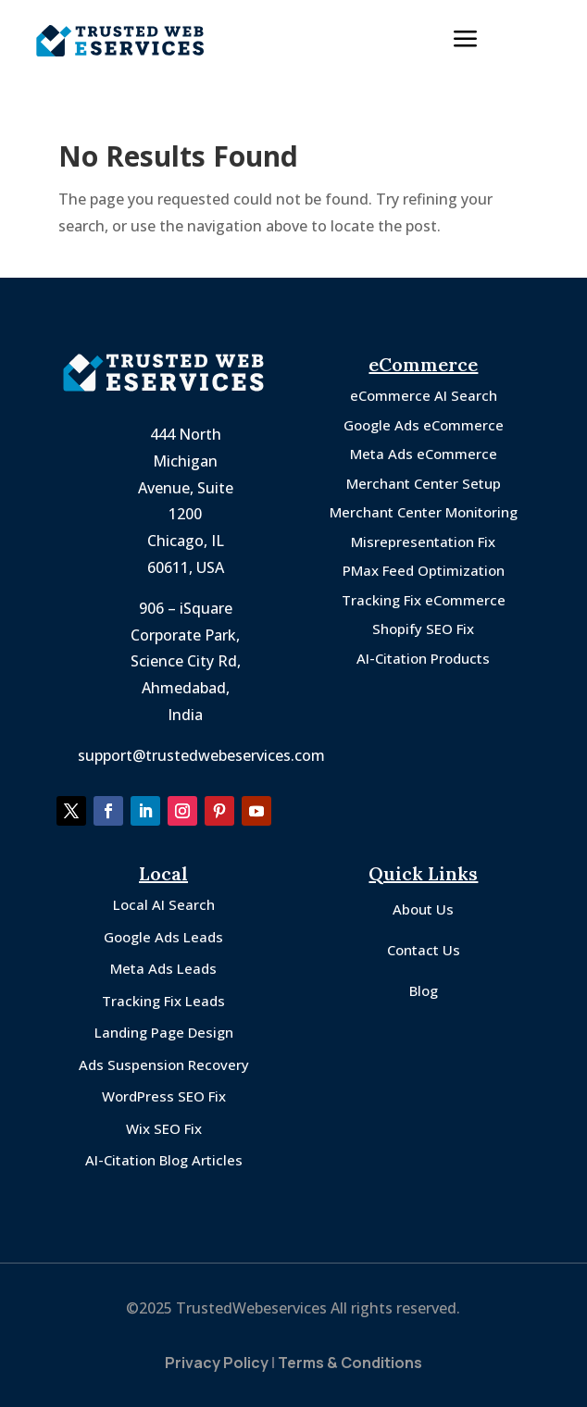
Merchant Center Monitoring (424, 512)
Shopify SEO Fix (423, 628)
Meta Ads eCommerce (423, 453)
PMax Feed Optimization (424, 570)
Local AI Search (164, 904)
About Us (423, 909)
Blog (423, 990)
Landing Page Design (163, 1032)
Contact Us (423, 949)
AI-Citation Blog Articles (164, 1160)
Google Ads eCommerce (423, 425)
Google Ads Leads (163, 937)
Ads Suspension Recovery (164, 1064)
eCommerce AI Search (423, 395)
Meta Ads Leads (163, 968)
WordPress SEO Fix (164, 1096)
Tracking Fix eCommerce (424, 600)
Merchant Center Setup (423, 483)
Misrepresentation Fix (423, 541)
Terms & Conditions (350, 1362)
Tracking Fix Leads (163, 1000)
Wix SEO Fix (164, 1128)
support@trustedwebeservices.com (201, 755)
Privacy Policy (217, 1362)
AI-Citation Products (423, 658)
